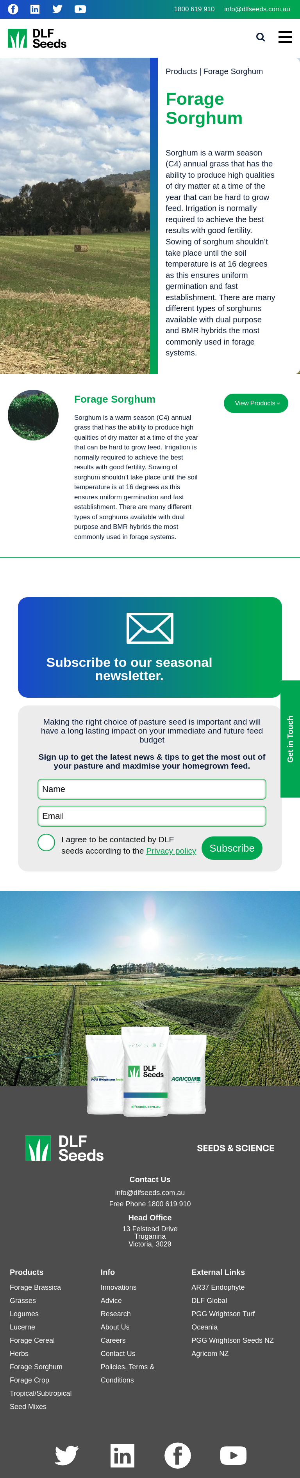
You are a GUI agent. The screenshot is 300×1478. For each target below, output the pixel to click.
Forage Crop (29, 1380)
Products (181, 71)
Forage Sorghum (233, 71)
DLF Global (209, 1301)
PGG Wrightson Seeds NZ (232, 1340)
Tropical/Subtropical (40, 1393)
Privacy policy (171, 850)
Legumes (24, 1314)
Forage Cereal (32, 1340)
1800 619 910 (194, 9)
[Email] (152, 816)
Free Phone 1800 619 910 (150, 1204)
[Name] (152, 789)
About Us (115, 1327)
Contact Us (118, 1354)
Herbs (19, 1354)
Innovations (119, 1287)
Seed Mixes (28, 1407)
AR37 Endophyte (218, 1287)
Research (116, 1314)
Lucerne (22, 1327)
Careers (113, 1340)
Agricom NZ (210, 1354)
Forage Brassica (35, 1287)
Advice (111, 1301)
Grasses (23, 1301)
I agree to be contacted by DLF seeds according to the (128, 845)
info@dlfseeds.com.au (257, 9)
